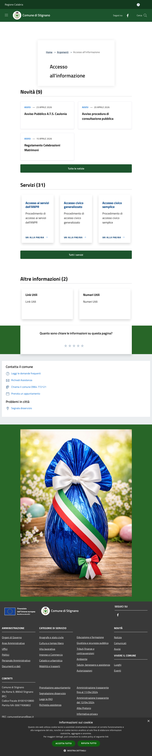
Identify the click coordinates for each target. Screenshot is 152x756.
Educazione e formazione (90, 637)
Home (49, 52)
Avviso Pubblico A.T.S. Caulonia (45, 113)
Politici (5, 655)
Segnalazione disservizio (52, 693)
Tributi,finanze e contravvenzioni (85, 651)
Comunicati (120, 643)
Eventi (117, 670)
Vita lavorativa (47, 649)
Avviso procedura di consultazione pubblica (97, 116)
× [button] (148, 721)
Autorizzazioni (84, 670)
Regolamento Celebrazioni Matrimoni (42, 147)
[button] (76, 750)
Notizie (118, 637)
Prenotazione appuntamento (54, 687)
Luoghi (117, 665)
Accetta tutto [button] (64, 743)
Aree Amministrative (13, 643)
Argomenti (63, 52)
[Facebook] (126, 15)
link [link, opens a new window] (106, 736)
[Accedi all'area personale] (138, 4)
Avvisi (27, 107)
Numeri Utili (91, 294)
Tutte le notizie (76, 168)
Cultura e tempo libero (51, 643)
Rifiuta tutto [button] (88, 743)
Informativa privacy (87, 714)
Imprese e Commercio (51, 655)
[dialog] (76, 737)
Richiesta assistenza (50, 705)
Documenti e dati (11, 666)
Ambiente (82, 659)
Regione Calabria (14, 4)
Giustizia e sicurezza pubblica (92, 643)
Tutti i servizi (76, 255)
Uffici (5, 649)
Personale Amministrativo (16, 660)
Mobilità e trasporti (49, 666)
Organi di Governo (12, 637)
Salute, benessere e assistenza (93, 665)
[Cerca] (145, 15)
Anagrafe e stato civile (51, 637)
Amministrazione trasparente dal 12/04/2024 (93, 700)
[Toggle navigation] (6, 15)
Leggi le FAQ (46, 699)
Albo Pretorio (84, 708)
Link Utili (31, 294)
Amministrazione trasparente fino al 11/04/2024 (93, 690)
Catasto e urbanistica (50, 660)
